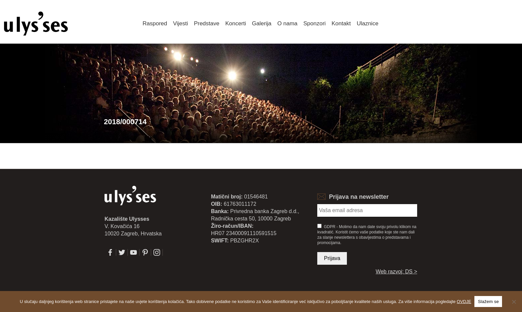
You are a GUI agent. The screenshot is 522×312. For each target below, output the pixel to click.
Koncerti (235, 23)
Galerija (262, 23)
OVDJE (464, 301)
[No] (513, 301)
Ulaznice (367, 23)
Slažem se (488, 301)
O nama (287, 23)
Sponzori (314, 23)
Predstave (206, 23)
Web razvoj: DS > (396, 271)
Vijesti (180, 23)
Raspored (154, 23)
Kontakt (341, 23)
